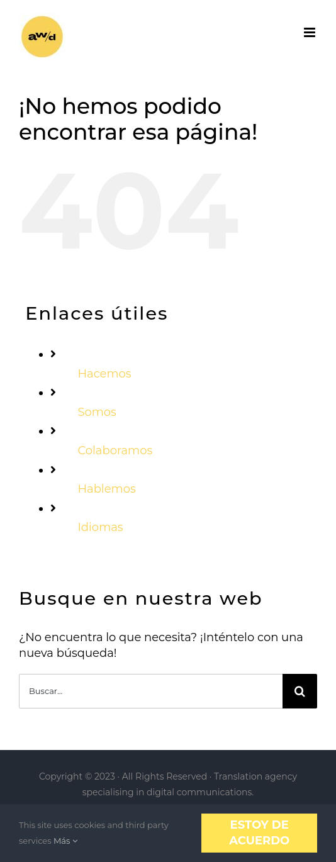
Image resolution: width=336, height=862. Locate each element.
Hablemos (106, 489)
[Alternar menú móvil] (310, 32)
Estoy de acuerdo (259, 833)
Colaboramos (114, 450)
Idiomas (100, 527)
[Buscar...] (151, 691)
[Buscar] (300, 691)
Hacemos (104, 374)
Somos (96, 412)
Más (65, 841)
